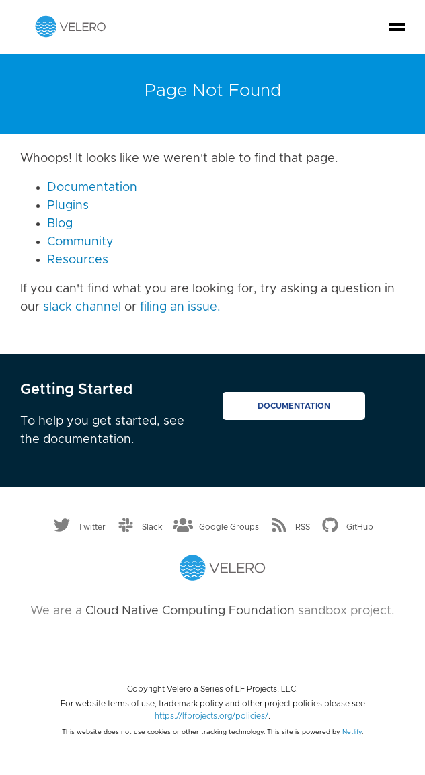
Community (80, 242)
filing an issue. (180, 307)
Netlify (352, 732)
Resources (77, 260)
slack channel (82, 307)
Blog (60, 224)
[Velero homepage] (70, 26)
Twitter (92, 526)
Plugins (68, 206)
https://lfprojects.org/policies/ (211, 716)
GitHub (359, 526)
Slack (152, 526)
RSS (302, 526)
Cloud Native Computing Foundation (190, 611)
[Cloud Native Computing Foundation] (212, 646)
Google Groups (229, 526)
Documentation (92, 187)
